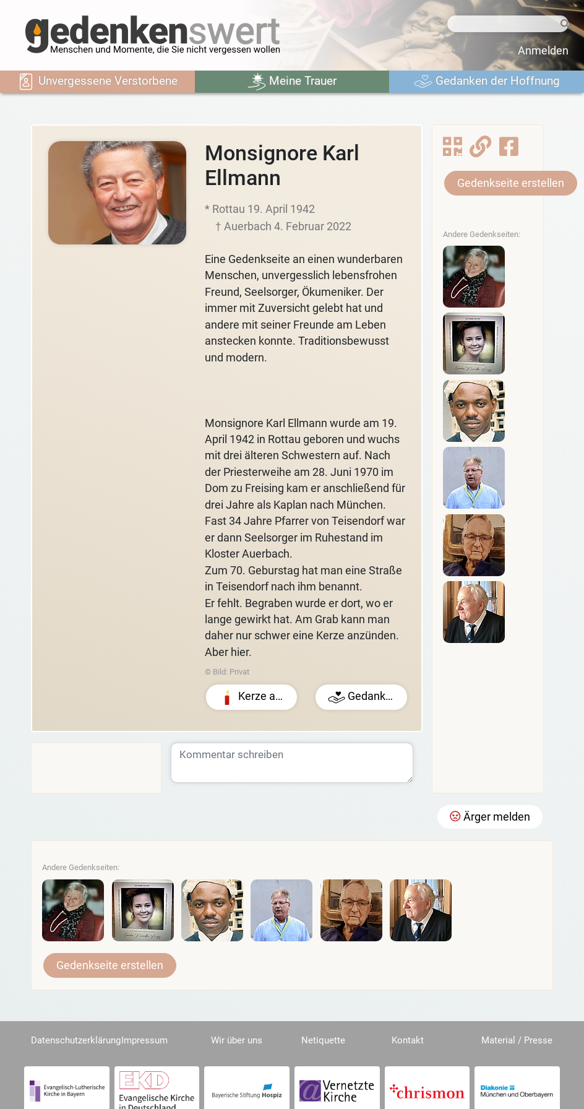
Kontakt (408, 1040)
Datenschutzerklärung (76, 1040)
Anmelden (543, 51)
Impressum (144, 1040)
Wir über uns (236, 1040)
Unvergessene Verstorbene (97, 81)
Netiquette (323, 1040)
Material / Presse (516, 1040)
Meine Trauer (292, 81)
